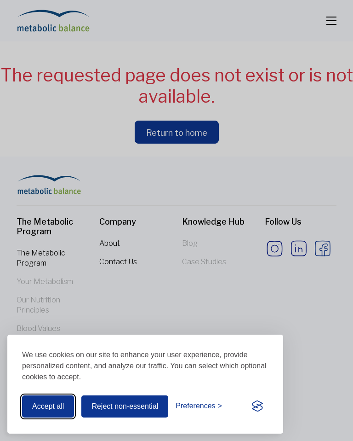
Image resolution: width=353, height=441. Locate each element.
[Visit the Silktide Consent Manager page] (257, 406)
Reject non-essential (124, 406)
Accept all (48, 406)
